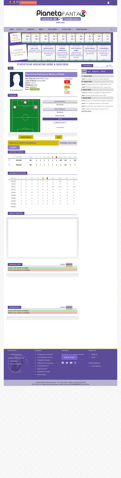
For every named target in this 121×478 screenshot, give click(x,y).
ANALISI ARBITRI (48, 48)
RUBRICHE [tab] (95, 71)
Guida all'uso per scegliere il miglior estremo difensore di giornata (76, 55)
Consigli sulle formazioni (45, 442)
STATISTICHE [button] (66, 29)
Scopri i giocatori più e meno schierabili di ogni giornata (90, 51)
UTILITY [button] (19, 29)
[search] (111, 28)
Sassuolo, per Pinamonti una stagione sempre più (99, 100)
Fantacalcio (14, 449)
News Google (41, 462)
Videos (93, 445)
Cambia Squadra (25, 137)
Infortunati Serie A (43, 454)
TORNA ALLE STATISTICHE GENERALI (22, 143)
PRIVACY (70, 470)
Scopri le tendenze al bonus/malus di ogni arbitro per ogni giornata (48, 52)
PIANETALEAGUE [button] (82, 29)
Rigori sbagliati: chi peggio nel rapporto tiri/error (98, 92)
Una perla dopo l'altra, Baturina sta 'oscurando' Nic (99, 106)
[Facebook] (63, 451)
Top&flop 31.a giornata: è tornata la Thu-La (97, 109)
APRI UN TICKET (69, 445)
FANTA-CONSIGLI (90, 48)
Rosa (58, 137)
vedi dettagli (60, 127)
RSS (109, 65)
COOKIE (76, 470)
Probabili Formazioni (43, 448)
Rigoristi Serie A (42, 457)
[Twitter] (67, 451)
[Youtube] (71, 451)
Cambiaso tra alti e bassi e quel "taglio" (96, 95)
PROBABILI (98, 42)
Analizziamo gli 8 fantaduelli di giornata (34, 51)
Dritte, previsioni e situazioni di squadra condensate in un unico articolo (62, 55)
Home (12, 29)
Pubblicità (94, 442)
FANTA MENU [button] (52, 29)
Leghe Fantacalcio (16, 452)
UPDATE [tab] (103, 71)
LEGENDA (14, 147)
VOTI (26, 42)
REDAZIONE (82, 470)
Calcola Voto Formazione (45, 451)
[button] (109, 1)
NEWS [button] (41, 29)
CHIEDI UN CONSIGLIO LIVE (28, 2)
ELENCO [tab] (62, 264)
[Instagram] (17, 2)
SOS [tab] (89, 71)
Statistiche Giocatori (43, 460)
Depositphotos (96, 454)
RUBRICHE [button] (30, 29)
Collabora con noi (15, 442)
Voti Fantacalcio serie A (44, 445)
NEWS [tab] (84, 71)
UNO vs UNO (34, 48)
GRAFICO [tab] (69, 264)
